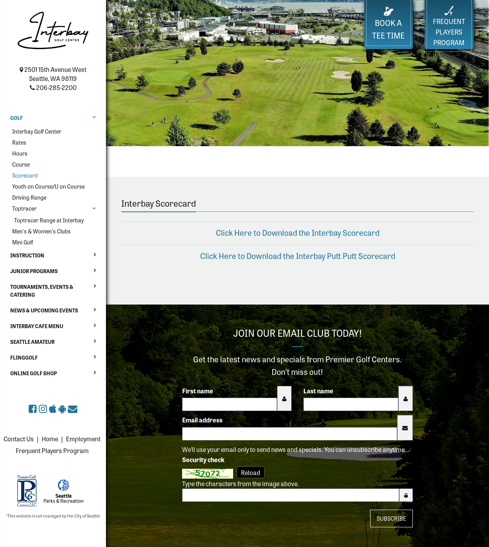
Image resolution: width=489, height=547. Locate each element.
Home (50, 438)
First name (197, 390)
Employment (83, 438)
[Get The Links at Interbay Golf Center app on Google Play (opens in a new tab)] (63, 408)
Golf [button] (16, 117)
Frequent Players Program (52, 450)
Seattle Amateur (32, 341)
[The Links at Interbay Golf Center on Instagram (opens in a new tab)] (44, 408)
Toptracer (24, 208)
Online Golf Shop (33, 373)
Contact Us (19, 438)
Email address (202, 419)
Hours (19, 153)
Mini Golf (22, 242)
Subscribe (391, 518)
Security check (203, 459)
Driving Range (29, 197)
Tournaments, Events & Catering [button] (41, 290)
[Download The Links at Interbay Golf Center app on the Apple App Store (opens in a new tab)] (53, 408)
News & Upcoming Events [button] (44, 310)
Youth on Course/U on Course (48, 186)
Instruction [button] (27, 255)
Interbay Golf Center (36, 131)
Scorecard (25, 175)
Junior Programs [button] (34, 271)
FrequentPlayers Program (449, 26)
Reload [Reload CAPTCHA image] (250, 472)
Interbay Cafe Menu (36, 326)
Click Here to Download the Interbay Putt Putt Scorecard (297, 255)
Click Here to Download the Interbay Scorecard (298, 232)
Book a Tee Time (388, 24)
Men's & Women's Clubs (41, 231)
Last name (318, 390)
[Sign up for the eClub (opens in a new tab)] (72, 408)
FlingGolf (24, 357)
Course (21, 164)
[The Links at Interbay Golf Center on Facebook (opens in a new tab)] (34, 408)
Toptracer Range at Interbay (49, 220)
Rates (19, 142)
